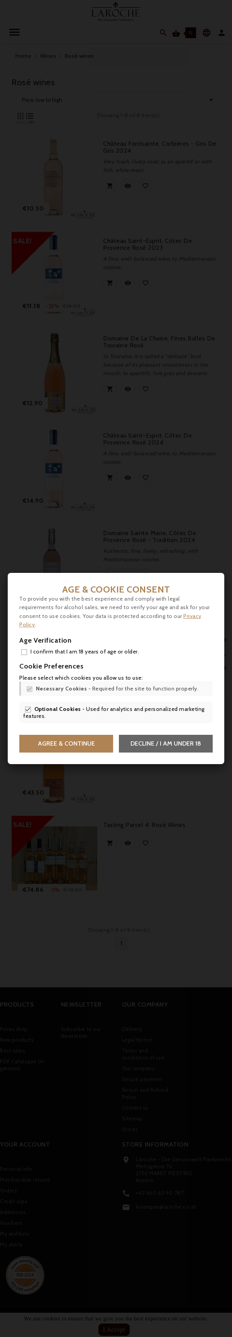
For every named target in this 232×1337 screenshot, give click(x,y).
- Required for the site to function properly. (117, 688)
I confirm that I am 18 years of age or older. (84, 651)
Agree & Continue (66, 743)
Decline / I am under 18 (165, 743)
